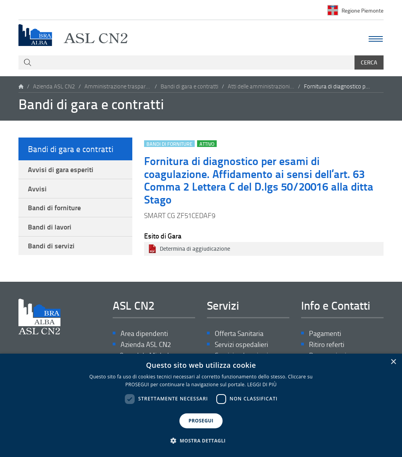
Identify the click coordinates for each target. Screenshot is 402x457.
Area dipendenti (144, 334)
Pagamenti (325, 334)
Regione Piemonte (363, 10)
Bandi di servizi (51, 246)
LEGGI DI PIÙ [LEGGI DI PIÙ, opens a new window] (262, 384)
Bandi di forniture (54, 207)
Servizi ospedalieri (241, 345)
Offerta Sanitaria (239, 334)
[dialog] (201, 405)
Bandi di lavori (49, 227)
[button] (201, 441)
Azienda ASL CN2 (54, 86)
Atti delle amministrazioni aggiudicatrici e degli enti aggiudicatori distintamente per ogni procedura (261, 86)
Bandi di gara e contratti (189, 86)
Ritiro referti (326, 345)
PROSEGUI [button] (200, 420)
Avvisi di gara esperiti (60, 169)
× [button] (393, 362)
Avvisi (37, 189)
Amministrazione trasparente (117, 86)
